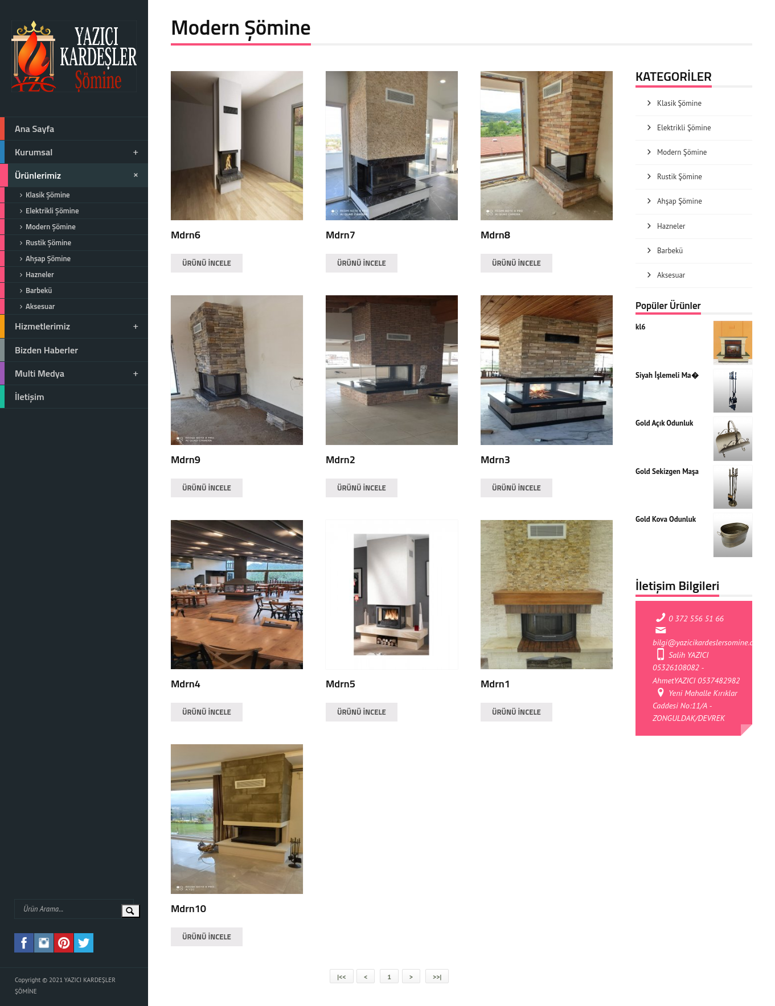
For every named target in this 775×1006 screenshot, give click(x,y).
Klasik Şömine (35, 195)
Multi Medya (70, 373)
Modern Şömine (38, 226)
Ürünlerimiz (71, 175)
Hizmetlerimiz (70, 326)
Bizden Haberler (39, 350)
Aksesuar (27, 306)
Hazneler (27, 274)
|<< (341, 976)
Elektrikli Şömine (39, 210)
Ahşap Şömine (35, 258)
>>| (437, 976)
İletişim (22, 396)
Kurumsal (70, 152)
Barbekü (26, 290)
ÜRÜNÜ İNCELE (206, 263)
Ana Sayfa (27, 128)
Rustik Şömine (35, 242)
